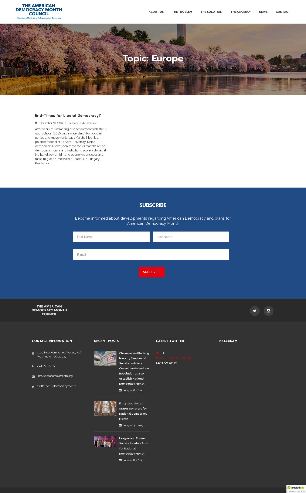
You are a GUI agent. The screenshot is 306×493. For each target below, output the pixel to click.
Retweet (173, 357)
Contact (283, 11)
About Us (156, 11)
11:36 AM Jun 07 (166, 362)
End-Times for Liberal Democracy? (68, 116)
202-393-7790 (46, 365)
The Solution (211, 11)
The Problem (182, 11)
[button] (296, 489)
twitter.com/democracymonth (56, 385)
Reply (160, 357)
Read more (42, 163)
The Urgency (241, 11)
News (263, 11)
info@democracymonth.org (55, 375)
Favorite (187, 357)
